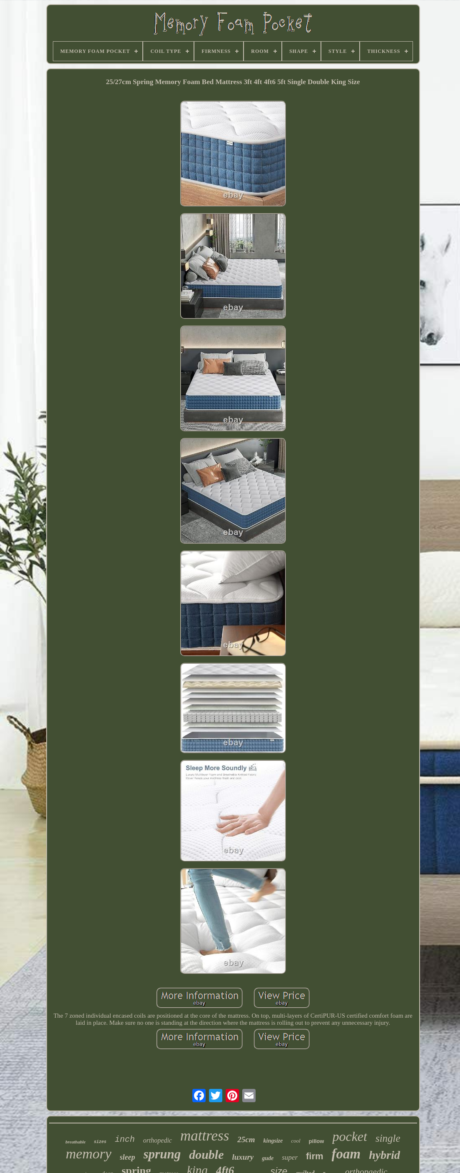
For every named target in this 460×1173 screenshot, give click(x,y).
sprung (162, 1154)
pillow (316, 1141)
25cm (246, 1139)
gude (268, 1158)
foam (346, 1153)
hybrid (384, 1154)
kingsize (273, 1141)
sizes (100, 1142)
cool (295, 1141)
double (206, 1154)
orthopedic (157, 1140)
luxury (243, 1157)
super (290, 1157)
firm (314, 1156)
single (387, 1138)
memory (89, 1153)
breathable (75, 1141)
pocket (349, 1136)
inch (125, 1139)
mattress (204, 1136)
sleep (127, 1157)
